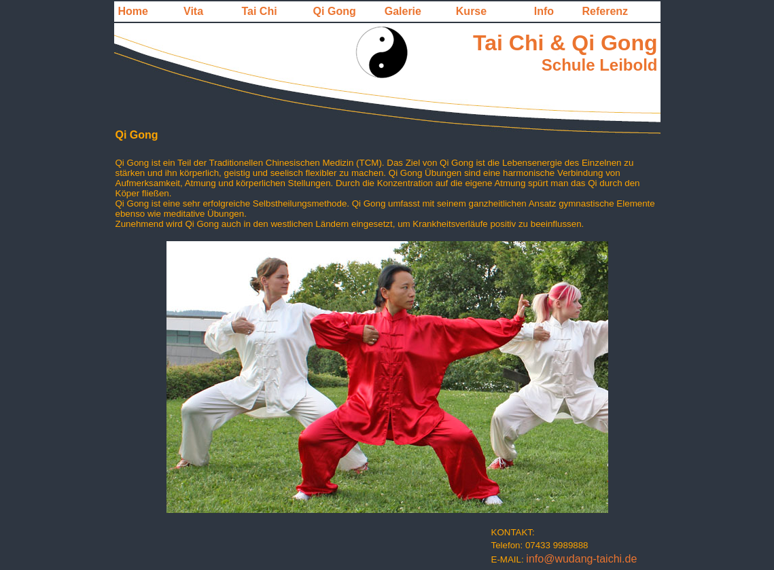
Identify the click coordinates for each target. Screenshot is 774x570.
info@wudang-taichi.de (581, 559)
